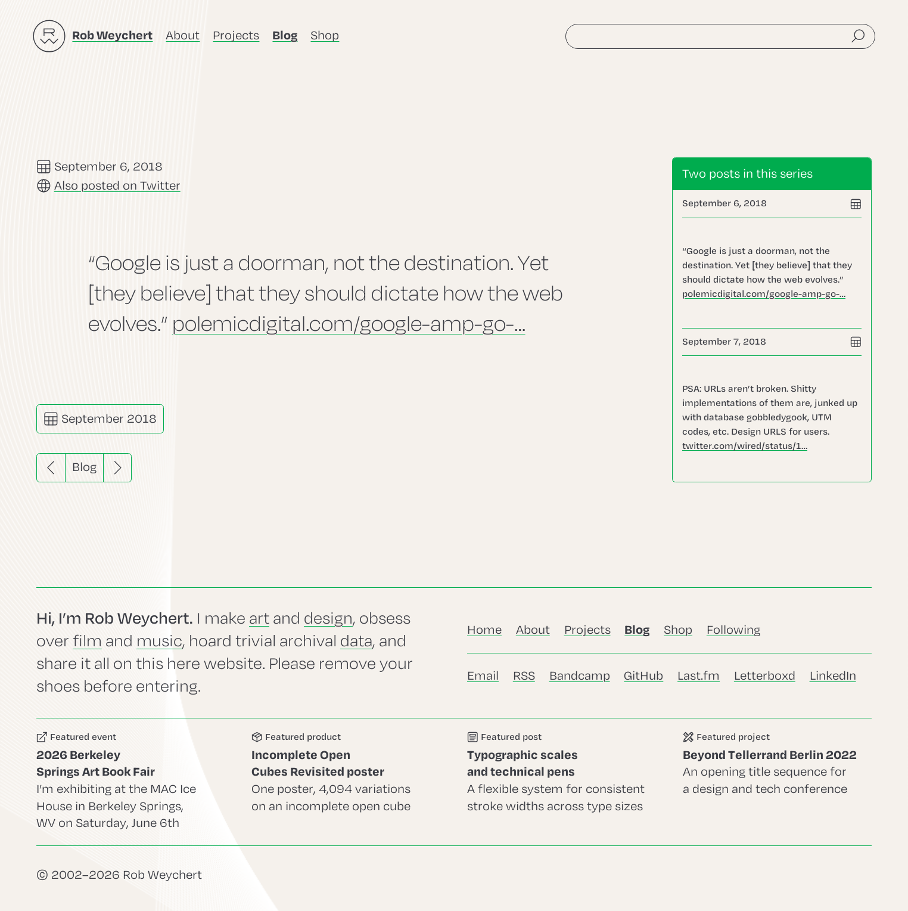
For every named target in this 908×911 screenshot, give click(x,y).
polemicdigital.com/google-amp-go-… (348, 323)
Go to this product (346, 781)
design (328, 618)
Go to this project (777, 781)
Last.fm (698, 675)
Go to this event (131, 781)
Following (733, 630)
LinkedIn (833, 675)
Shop (324, 35)
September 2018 (100, 419)
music (159, 641)
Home (484, 630)
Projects (236, 35)
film (87, 641)
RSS (524, 675)
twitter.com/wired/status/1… (744, 446)
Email (483, 675)
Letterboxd (764, 675)
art (259, 618)
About (183, 35)
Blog (84, 467)
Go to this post (772, 273)
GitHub (643, 675)
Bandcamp (579, 675)
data (356, 641)
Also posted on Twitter (117, 185)
